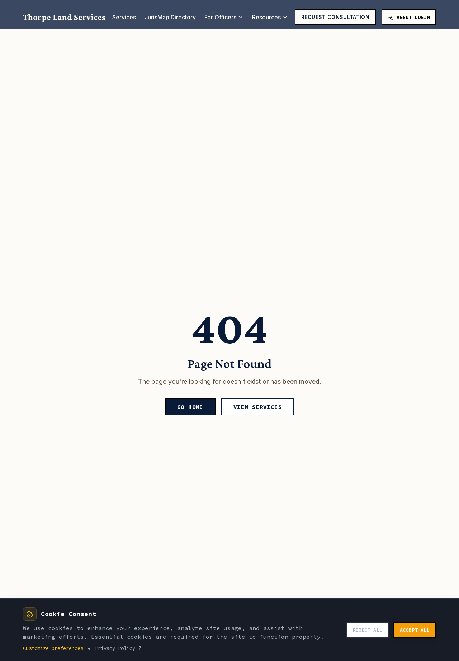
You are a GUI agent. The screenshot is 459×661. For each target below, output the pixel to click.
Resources (270, 17)
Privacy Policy (118, 648)
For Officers (223, 17)
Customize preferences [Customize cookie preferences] (53, 648)
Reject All (367, 630)
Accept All (415, 630)
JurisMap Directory (170, 17)
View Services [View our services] (257, 406)
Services (124, 17)
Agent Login (409, 17)
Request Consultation (335, 17)
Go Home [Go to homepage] (190, 406)
